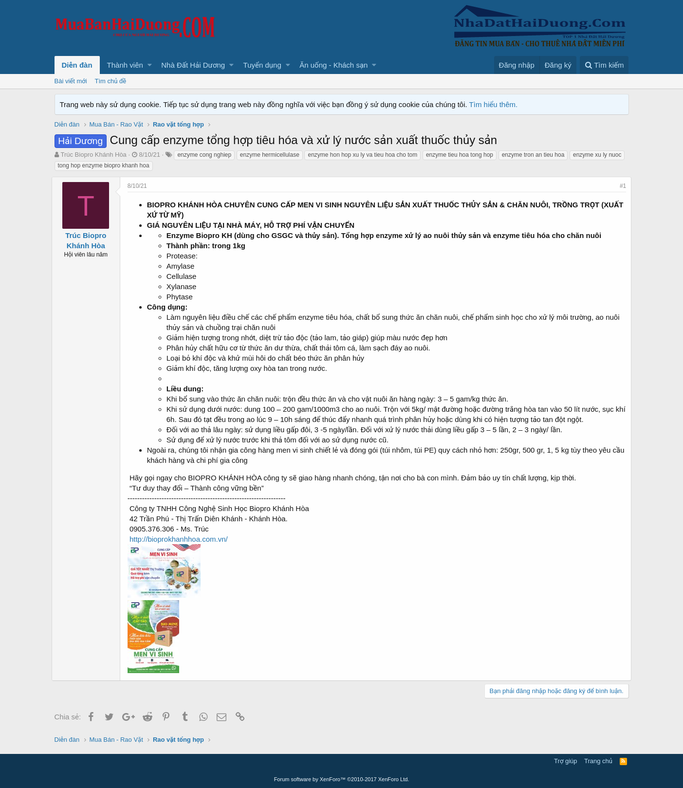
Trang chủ (598, 761)
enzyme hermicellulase (269, 154)
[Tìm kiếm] (604, 65)
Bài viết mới (71, 81)
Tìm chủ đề (111, 81)
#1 (620, 186)
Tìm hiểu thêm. (493, 104)
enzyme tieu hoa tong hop (459, 154)
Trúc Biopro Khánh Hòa (93, 154)
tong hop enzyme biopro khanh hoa (103, 165)
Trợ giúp (565, 761)
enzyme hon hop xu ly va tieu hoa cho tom (362, 154)
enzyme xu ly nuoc (597, 154)
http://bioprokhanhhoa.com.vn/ (181, 539)
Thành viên (125, 65)
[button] (149, 65)
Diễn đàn (77, 65)
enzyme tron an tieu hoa (533, 154)
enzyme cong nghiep (204, 154)
